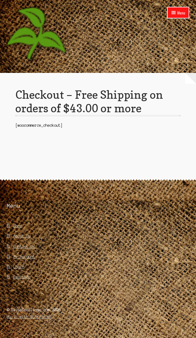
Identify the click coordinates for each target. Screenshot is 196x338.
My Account (24, 257)
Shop (18, 226)
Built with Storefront (29, 317)
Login (19, 267)
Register (22, 277)
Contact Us (24, 247)
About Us (22, 236)
